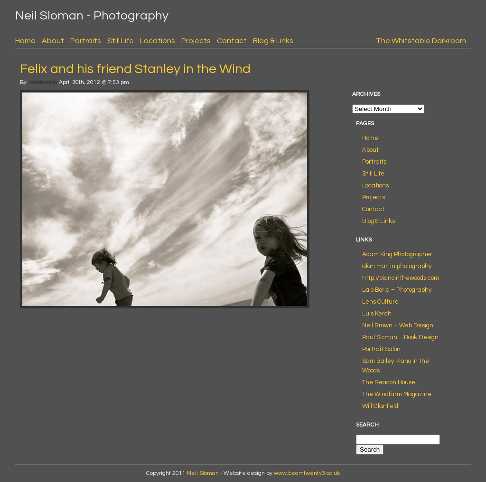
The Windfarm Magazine (396, 394)
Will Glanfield (380, 406)
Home (25, 41)
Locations (157, 41)
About (53, 41)
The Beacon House (388, 382)
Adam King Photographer (397, 254)
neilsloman (42, 82)
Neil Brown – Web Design (397, 325)
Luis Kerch (377, 313)
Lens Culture (380, 301)
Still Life (120, 41)
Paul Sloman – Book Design (400, 337)
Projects (196, 41)
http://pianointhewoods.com (400, 278)
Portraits (85, 41)
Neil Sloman (203, 473)
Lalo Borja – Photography (396, 290)
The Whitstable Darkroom (421, 41)
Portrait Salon (381, 349)
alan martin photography (396, 266)
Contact (232, 41)
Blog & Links (273, 41)
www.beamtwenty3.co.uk (307, 473)
